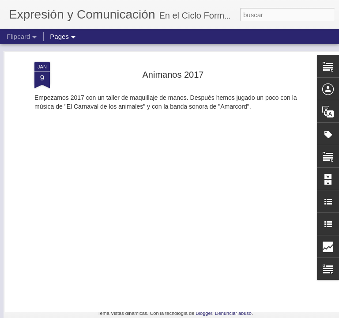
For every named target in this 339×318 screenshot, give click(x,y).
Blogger (204, 313)
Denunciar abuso (233, 313)
